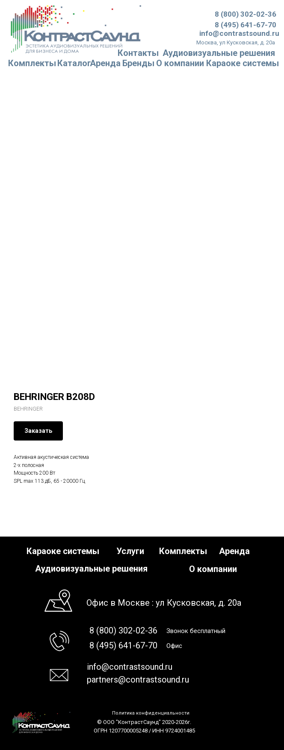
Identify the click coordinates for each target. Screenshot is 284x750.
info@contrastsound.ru (239, 33)
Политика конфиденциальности (150, 713)
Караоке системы (242, 63)
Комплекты (32, 63)
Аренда (105, 63)
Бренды (138, 63)
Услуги (130, 551)
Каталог (74, 63)
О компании (180, 63)
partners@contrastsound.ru (138, 679)
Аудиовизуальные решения (91, 568)
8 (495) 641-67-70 (245, 24)
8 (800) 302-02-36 (245, 14)
